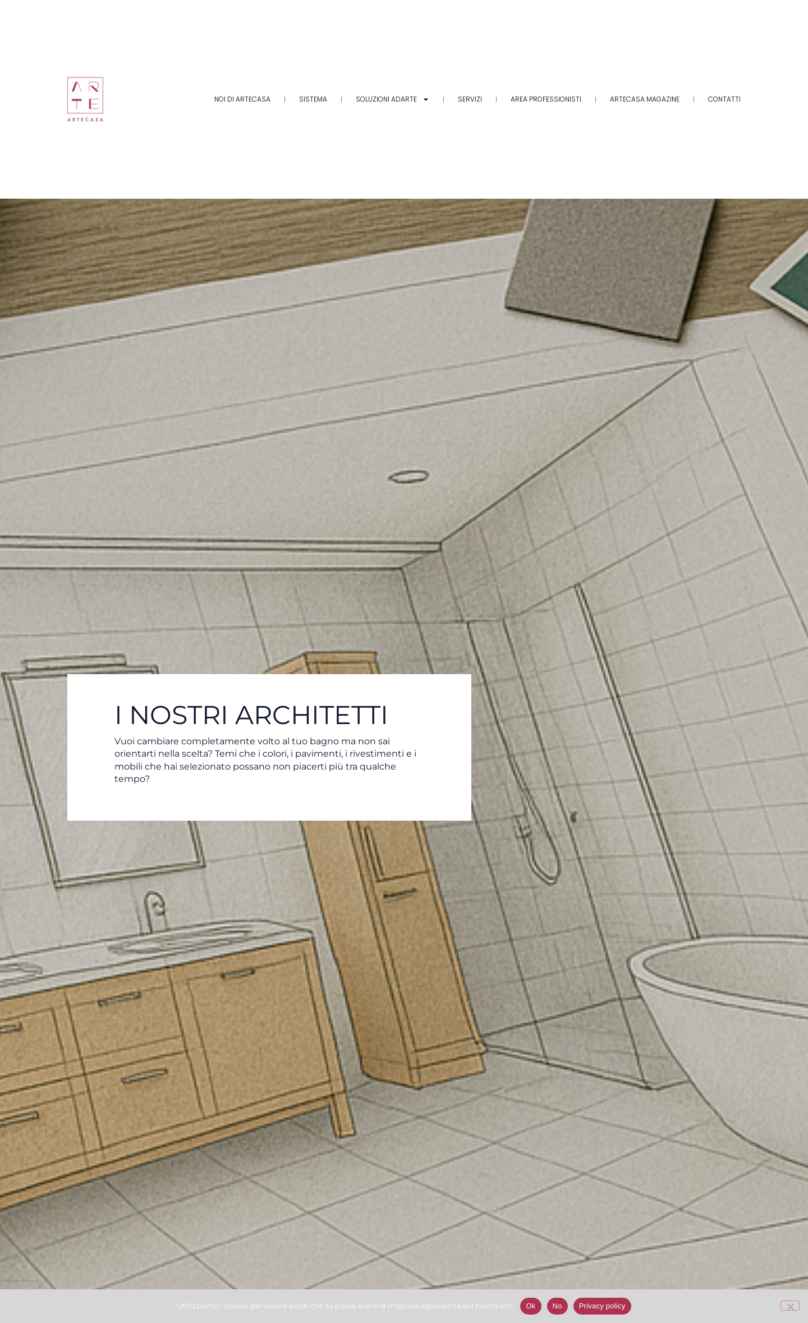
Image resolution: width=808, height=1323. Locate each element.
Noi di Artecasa (242, 99)
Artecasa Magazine (645, 99)
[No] (790, 1306)
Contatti (724, 99)
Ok (530, 1306)
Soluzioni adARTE (392, 99)
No (557, 1306)
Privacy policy (602, 1306)
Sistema (313, 99)
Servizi (470, 99)
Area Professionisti (546, 99)
